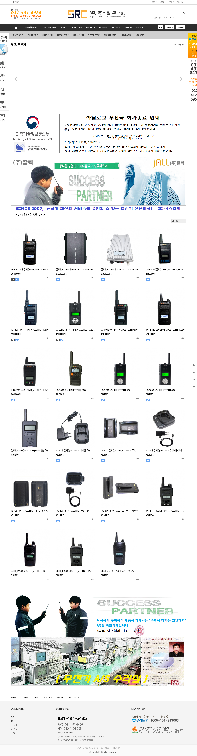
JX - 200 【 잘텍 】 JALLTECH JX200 (160, 390)
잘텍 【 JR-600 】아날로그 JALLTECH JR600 (74, 571)
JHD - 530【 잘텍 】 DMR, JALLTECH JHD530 (165, 269)
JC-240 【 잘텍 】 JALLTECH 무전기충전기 (164, 450)
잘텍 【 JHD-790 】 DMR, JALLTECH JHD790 (165, 329)
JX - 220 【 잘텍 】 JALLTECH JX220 (115, 390)
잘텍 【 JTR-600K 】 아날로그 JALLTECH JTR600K (165, 510)
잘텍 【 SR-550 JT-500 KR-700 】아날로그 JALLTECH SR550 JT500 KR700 (120, 571)
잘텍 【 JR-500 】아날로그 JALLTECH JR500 (29, 571)
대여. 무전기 (103, 27)
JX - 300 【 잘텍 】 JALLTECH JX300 (71, 390)
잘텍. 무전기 (139, 35)
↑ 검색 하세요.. (157, 18)
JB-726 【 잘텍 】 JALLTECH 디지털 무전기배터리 (30, 510)
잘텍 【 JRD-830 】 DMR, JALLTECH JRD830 (120, 269)
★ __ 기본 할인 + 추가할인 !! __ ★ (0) (30, 214)
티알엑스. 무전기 (63, 35)
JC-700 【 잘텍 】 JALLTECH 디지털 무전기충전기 (75, 450)
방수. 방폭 (139, 27)
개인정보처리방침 (74, 697)
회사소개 (169, 27)
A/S (160, 27)
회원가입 (154, 2)
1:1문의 (13, 721)
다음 (181, 79)
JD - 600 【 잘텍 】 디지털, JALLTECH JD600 (29, 329)
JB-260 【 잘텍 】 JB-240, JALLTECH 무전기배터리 (120, 450)
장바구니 (180, 2)
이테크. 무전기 (47, 35)
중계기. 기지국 (77, 27)
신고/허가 (60, 697)
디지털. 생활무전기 (30, 27)
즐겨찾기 (16, 2)
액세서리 (128, 27)
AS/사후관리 (47, 697)
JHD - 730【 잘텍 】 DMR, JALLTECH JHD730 (30, 390)
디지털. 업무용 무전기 (48, 27)
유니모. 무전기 (18, 35)
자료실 (36, 697)
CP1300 (171, 18)
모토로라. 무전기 (94, 35)
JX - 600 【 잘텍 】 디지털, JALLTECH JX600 (119, 329)
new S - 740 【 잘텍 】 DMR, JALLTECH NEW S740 (30, 269)
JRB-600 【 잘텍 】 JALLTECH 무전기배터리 (119, 510)
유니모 (165, 18)
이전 (16, 79)
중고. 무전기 (116, 27)
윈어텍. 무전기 (33, 35)
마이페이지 (171, 2)
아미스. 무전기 (78, 35)
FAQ (12, 717)
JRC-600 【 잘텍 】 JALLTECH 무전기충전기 (74, 510)
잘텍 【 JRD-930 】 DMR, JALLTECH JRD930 (75, 269)
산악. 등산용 (90, 27)
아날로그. (64, 27)
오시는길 (180, 27)
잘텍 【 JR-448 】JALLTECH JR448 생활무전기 (30, 450)
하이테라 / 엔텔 (125, 35)
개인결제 (14, 725)
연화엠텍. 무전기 (110, 35)
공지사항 (14, 729)
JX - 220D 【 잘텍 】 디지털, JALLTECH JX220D (75, 329)
